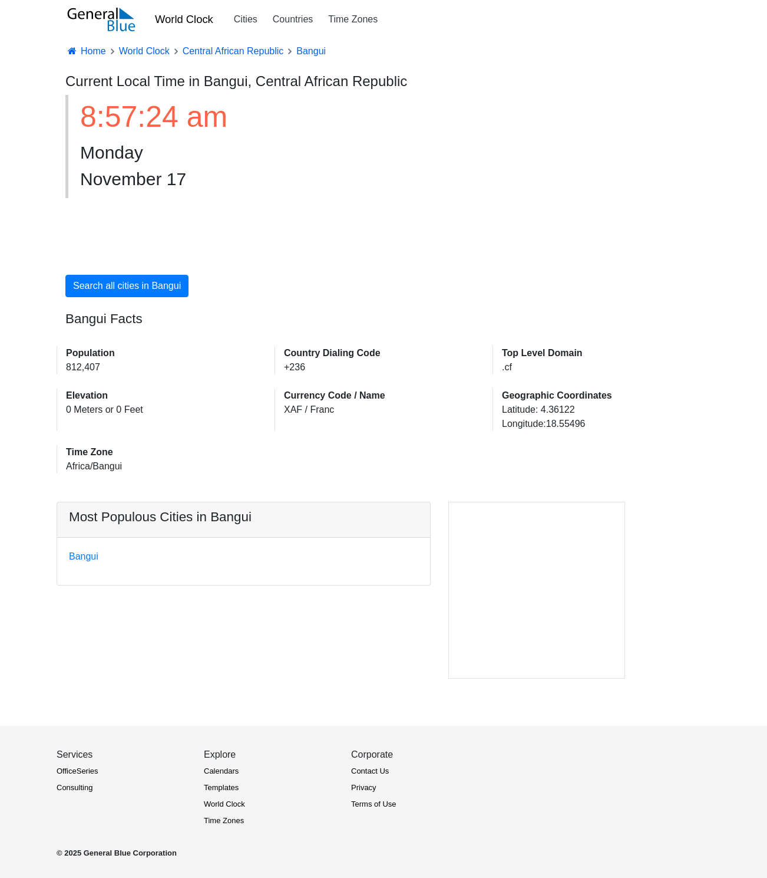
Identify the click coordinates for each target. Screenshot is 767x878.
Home (86, 51)
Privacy (363, 787)
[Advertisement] (480, 178)
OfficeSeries (77, 771)
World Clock (184, 19)
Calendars (221, 771)
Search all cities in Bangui (127, 286)
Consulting (74, 787)
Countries (293, 19)
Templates (221, 787)
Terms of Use (373, 804)
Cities (245, 19)
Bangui (83, 556)
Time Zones (353, 19)
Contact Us (370, 771)
